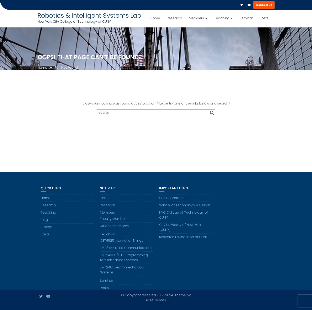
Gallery (46, 228)
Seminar (246, 18)
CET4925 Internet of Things (121, 242)
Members (196, 18)
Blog (44, 221)
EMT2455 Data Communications (126, 249)
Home (155, 18)
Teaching (221, 18)
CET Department (172, 199)
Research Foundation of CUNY (183, 238)
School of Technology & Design (184, 206)
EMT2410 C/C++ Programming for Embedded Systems (124, 259)
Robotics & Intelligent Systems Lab (89, 15)
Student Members (114, 227)
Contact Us (264, 5)
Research (174, 18)
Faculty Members (113, 220)
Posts (264, 18)
